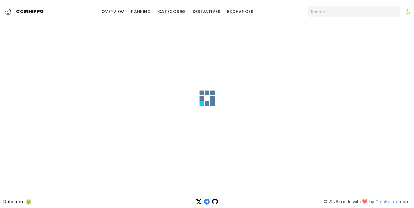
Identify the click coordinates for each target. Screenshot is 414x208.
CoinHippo (30, 11)
